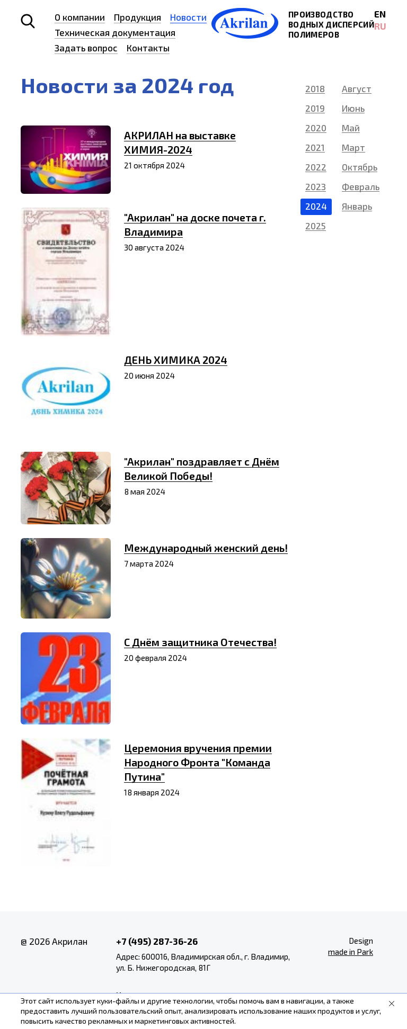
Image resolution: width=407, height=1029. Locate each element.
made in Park (350, 951)
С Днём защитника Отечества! (200, 642)
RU (380, 26)
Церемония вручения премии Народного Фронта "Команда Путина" (198, 762)
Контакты (148, 47)
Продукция (137, 17)
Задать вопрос (86, 47)
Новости (188, 17)
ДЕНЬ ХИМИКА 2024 (175, 359)
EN (380, 13)
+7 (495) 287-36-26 (157, 941)
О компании (80, 17)
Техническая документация (115, 32)
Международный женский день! (206, 547)
